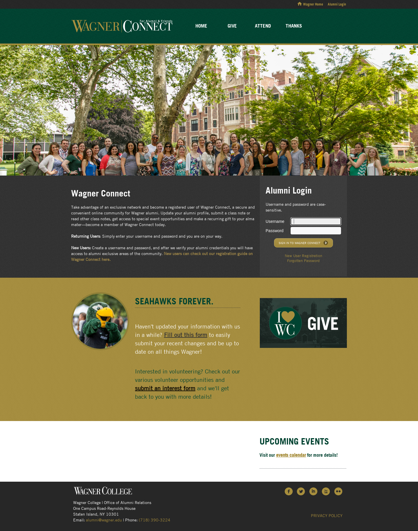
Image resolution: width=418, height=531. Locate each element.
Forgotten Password (303, 260)
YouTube (326, 491)
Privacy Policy (327, 515)
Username (275, 221)
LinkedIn (313, 491)
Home (201, 26)
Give (232, 26)
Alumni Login (337, 4)
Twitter (301, 491)
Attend (263, 26)
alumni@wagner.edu (104, 519)
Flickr (338, 491)
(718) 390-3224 (154, 519)
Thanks (294, 26)
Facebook (288, 491)
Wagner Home (313, 4)
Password (274, 230)
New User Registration (303, 255)
